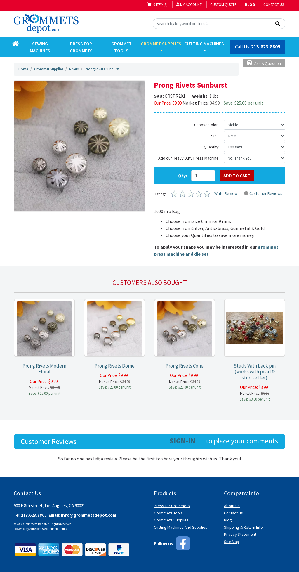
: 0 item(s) (157, 4)
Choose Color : (207, 124)
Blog (228, 520)
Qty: (182, 175)
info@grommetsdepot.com (88, 515)
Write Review (225, 193)
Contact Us (273, 4)
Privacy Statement (240, 534)
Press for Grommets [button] (81, 47)
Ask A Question (264, 63)
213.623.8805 (265, 47)
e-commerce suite (55, 529)
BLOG (250, 4)
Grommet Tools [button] (121, 47)
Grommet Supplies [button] (161, 43)
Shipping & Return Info (243, 527)
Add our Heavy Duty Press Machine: (189, 158)
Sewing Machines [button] (40, 47)
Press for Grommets (172, 505)
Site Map (231, 541)
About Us (232, 505)
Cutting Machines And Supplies (180, 527)
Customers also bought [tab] (149, 282)
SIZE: (215, 135)
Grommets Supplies (171, 520)
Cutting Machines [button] (204, 43)
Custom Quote (223, 4)
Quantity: (212, 147)
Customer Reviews (263, 193)
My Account (189, 4)
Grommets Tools (168, 513)
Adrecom (35, 529)
